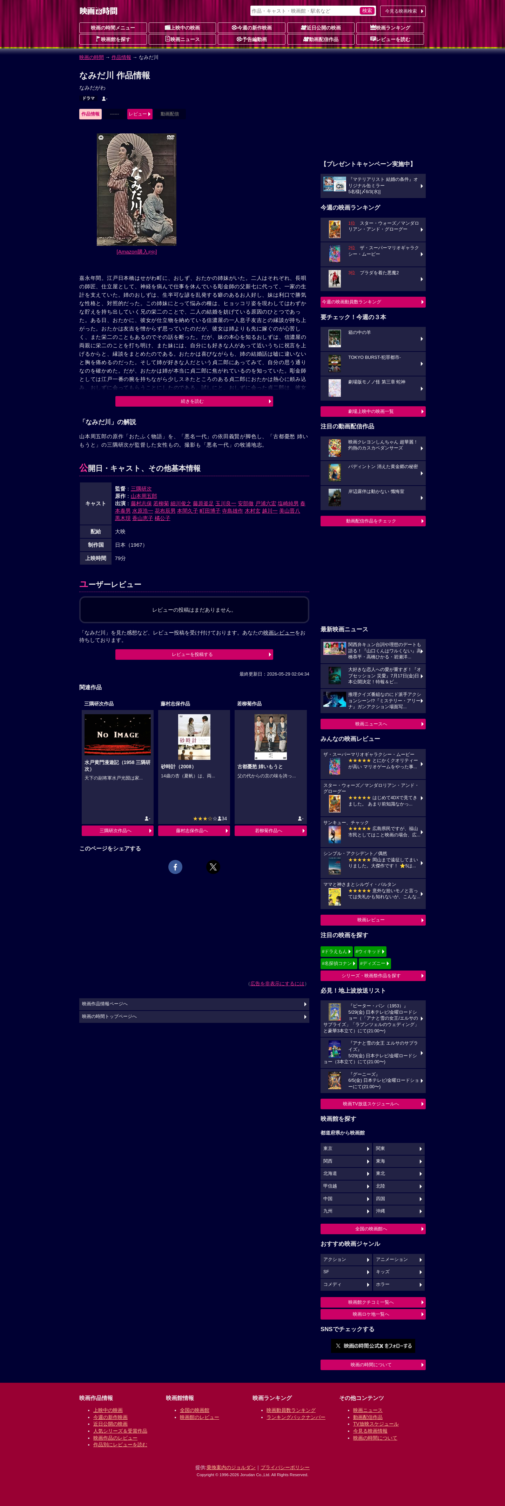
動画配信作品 (320, 39)
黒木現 (123, 518)
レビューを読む (390, 39)
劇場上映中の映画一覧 (371, 411)
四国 (380, 1198)
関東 (380, 1148)
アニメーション (392, 1259)
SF (326, 1271)
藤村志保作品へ (192, 830)
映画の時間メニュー (113, 28)
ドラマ (88, 98)
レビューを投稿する (192, 654)
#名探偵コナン (337, 963)
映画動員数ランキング (291, 1410)
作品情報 (121, 57)
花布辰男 (165, 511)
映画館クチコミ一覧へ (371, 1302)
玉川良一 (225, 503)
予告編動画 (252, 39)
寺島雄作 (232, 511)
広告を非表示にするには (277, 983)
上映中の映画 (182, 27)
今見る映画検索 (401, 11)
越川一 (270, 511)
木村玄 (253, 511)
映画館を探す (112, 39)
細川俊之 (180, 503)
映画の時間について (371, 1364)
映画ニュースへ (371, 723)
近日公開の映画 (321, 27)
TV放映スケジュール (376, 1424)
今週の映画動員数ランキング (351, 301)
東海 (380, 1161)
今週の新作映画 (252, 27)
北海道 (330, 1173)
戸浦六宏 (265, 503)
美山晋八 (289, 511)
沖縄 (380, 1211)
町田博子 (210, 511)
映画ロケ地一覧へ (371, 1314)
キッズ (383, 1271)
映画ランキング (390, 27)
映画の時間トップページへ (109, 1016)
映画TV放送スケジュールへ (371, 1103)
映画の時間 (91, 57)
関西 (327, 1161)
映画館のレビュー (199, 1417)
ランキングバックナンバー (296, 1417)
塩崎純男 (288, 503)
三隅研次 (141, 489)
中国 (327, 1198)
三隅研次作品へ (116, 830)
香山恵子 (142, 518)
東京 (327, 1148)
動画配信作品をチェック (371, 521)
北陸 (380, 1186)
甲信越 (330, 1186)
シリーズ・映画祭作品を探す (371, 975)
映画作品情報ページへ (105, 1003)
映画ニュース (182, 39)
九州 (327, 1211)
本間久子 (187, 511)
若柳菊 (161, 503)
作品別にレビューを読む (120, 1444)
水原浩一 (142, 511)
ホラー (383, 1284)
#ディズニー (372, 963)
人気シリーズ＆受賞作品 (120, 1431)
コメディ (332, 1284)
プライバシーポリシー (285, 1467)
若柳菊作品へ (268, 830)
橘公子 (162, 518)
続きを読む (192, 401)
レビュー (138, 114)
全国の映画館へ (371, 1228)
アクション (334, 1259)
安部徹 (246, 503)
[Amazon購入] (137, 252)
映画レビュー (371, 919)
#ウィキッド (368, 951)
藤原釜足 (203, 503)
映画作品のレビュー (115, 1438)
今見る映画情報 (370, 1431)
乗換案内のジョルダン (231, 1467)
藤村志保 (141, 503)
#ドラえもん (334, 951)
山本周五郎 (144, 496)
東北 (380, 1173)
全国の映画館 (194, 1410)
